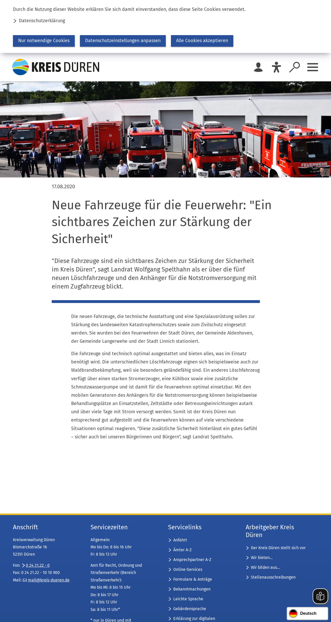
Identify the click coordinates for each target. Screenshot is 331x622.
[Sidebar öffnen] (312, 67)
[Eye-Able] (276, 67)
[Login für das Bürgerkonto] (258, 67)
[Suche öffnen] (294, 67)
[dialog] (165, 26)
